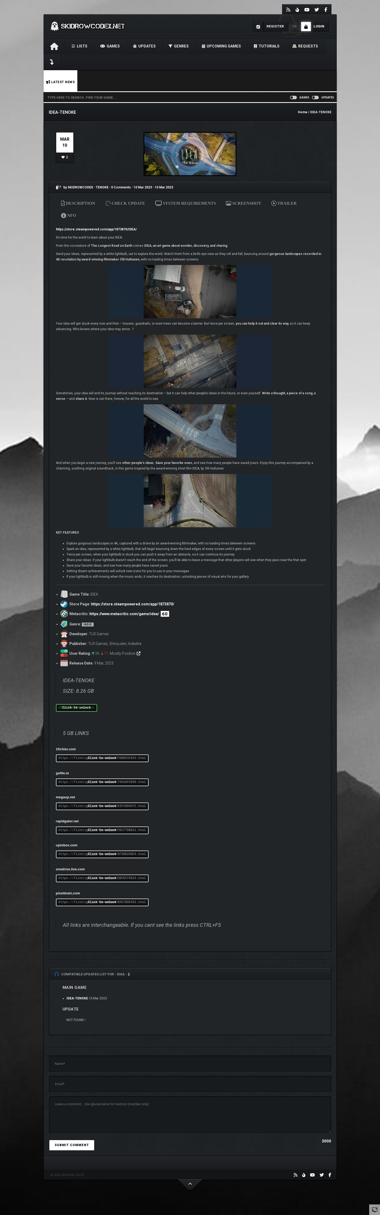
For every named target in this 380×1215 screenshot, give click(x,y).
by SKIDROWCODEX (74, 187)
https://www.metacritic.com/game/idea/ (124, 614)
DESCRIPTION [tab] (78, 203)
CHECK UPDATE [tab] (125, 203)
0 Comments (121, 187)
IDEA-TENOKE (77, 998)
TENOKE (102, 187)
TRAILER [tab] (284, 203)
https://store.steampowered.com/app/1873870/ (132, 604)
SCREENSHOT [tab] (243, 203)
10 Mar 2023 (143, 187)
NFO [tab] (68, 215)
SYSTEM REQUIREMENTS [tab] (185, 203)
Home (302, 112)
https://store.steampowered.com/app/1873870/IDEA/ (96, 229)
